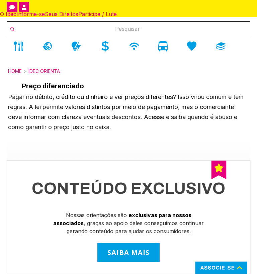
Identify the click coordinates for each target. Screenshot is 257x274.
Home (15, 71)
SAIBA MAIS (128, 252)
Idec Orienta (44, 71)
